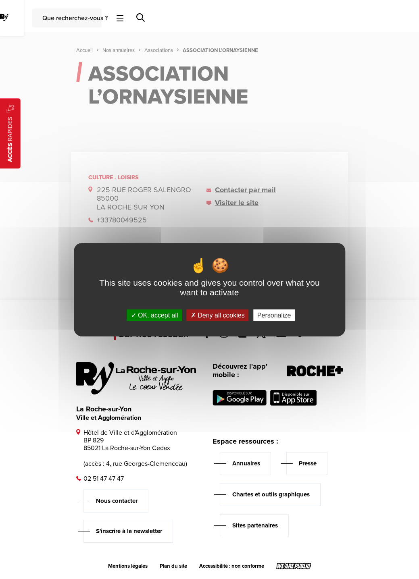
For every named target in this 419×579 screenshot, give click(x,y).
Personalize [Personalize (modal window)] (274, 314)
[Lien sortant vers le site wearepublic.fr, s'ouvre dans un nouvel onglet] (293, 566)
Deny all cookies (218, 314)
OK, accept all (154, 314)
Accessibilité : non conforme (231, 566)
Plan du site (173, 566)
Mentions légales (128, 566)
